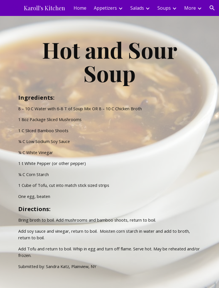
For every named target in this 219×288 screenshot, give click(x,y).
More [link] (190, 8)
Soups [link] (164, 8)
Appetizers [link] (105, 8)
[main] (109, 152)
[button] (212, 8)
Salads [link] (137, 8)
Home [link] (80, 8)
